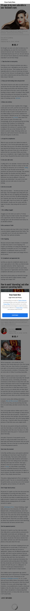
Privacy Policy (7, 304)
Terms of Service (22, 300)
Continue (15, 315)
